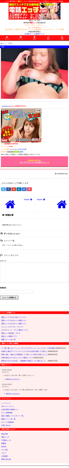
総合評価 (4, 434)
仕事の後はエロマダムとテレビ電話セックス (17, 358)
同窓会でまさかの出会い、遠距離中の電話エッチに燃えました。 (24, 361)
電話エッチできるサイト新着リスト (14, 320)
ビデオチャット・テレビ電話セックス (14, 330)
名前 (34, 288)
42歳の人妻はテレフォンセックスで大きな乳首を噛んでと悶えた (24, 351)
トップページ (6, 403)
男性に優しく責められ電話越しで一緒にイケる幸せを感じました (24, 354)
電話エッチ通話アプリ (9, 336)
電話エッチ (5, 437)
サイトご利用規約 (7, 422)
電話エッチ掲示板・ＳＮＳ (10, 333)
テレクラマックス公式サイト (34, 162)
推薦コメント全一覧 (8, 339)
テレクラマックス (6, 106)
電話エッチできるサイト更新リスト (14, 324)
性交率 (3, 446)
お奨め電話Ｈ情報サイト (10, 409)
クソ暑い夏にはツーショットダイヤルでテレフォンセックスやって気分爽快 (28, 348)
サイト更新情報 (6, 413)
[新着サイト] (39, 34)
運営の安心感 (6, 459)
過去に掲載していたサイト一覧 (12, 416)
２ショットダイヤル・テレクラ (12, 327)
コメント (3, 261)
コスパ (3, 453)
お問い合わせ (6, 425)
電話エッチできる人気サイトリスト (14, 317)
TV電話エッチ (6, 440)
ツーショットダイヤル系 (18, 149)
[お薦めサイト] (30, 34)
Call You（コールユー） (13, 379)
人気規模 (4, 456)
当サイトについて (7, 406)
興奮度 (3, 443)
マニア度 (4, 450)
